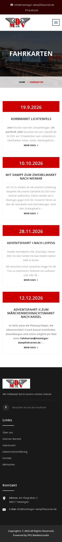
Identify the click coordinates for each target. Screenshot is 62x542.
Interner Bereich (11, 438)
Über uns (7, 432)
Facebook (31, 10)
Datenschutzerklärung (14, 451)
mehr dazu (31, 145)
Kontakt (6, 458)
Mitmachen (8, 464)
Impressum (9, 445)
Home (22, 82)
